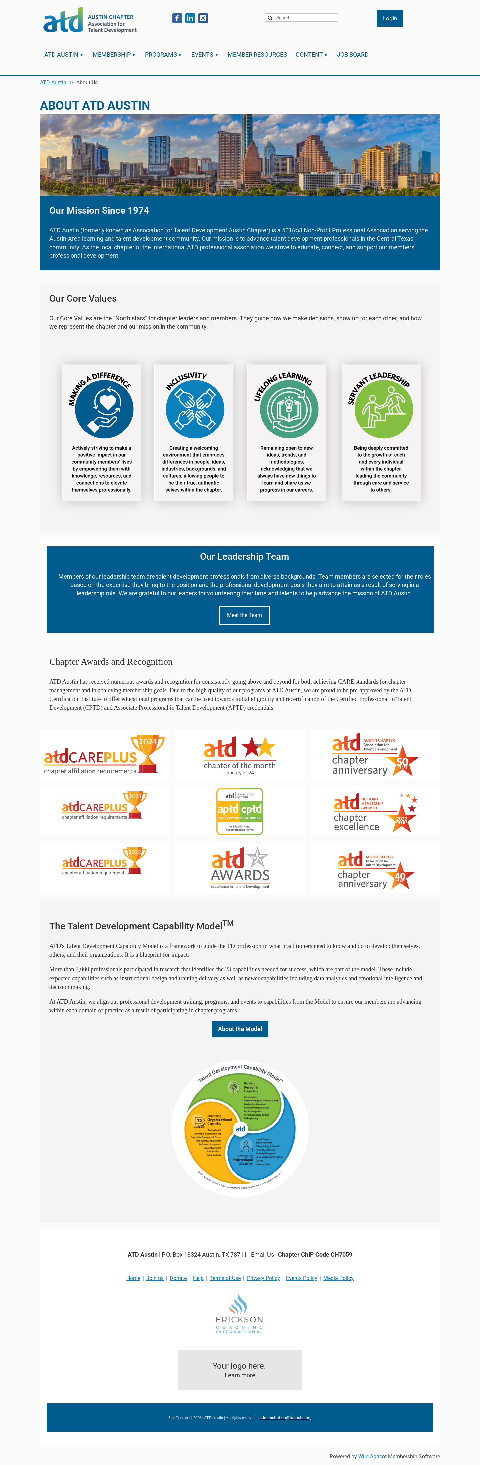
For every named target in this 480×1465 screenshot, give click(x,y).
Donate (178, 1278)
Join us (155, 1278)
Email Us (262, 1254)
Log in (390, 18)
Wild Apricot (372, 1456)
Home (133, 1278)
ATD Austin (53, 82)
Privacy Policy (263, 1278)
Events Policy (301, 1278)
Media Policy (338, 1278)
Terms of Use (225, 1278)
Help (198, 1278)
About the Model (240, 1028)
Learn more (240, 1375)
